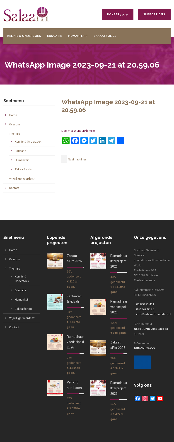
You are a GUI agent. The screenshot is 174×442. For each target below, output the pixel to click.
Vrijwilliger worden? (22, 178)
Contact (14, 188)
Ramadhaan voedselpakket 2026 (77, 342)
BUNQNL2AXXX (144, 348)
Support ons (154, 14)
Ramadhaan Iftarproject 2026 (119, 261)
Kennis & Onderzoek (24, 36)
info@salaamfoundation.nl (153, 314)
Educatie (54, 36)
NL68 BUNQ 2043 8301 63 (151, 329)
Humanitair (77, 36)
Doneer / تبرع (117, 14)
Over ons (15, 124)
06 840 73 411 (145, 304)
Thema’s (14, 133)
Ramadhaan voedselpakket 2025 (120, 307)
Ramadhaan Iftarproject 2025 (119, 388)
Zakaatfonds (105, 36)
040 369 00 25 (145, 309)
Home (13, 115)
